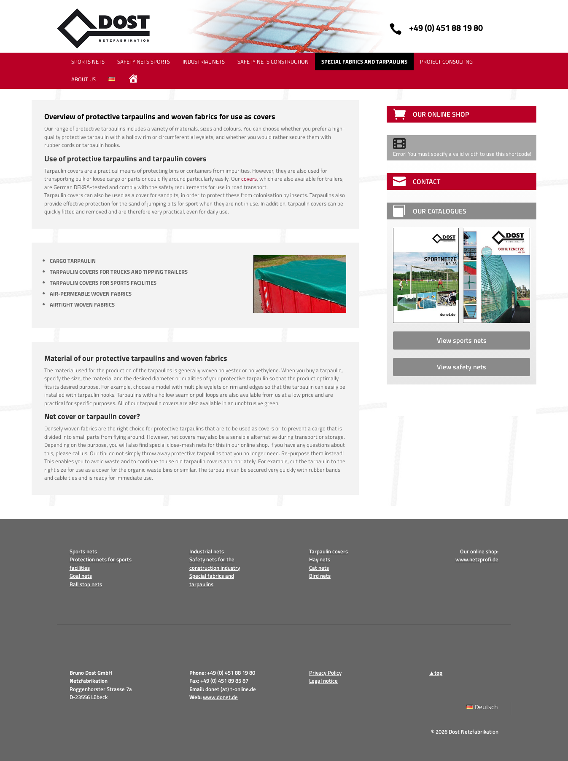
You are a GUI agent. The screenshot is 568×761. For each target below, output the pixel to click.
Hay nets (319, 559)
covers (249, 178)
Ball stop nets (86, 584)
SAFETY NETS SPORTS (143, 61)
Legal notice (323, 680)
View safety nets (461, 367)
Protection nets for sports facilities (101, 563)
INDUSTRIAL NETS (204, 61)
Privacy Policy (325, 672)
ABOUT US (83, 79)
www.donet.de (220, 697)
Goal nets (81, 575)
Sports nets (83, 551)
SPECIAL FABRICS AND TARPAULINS (364, 61)
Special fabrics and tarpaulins (211, 579)
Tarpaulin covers (328, 551)
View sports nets (462, 340)
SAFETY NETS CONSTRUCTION (273, 61)
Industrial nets (206, 551)
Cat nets (319, 567)
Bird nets (320, 575)
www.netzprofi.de (476, 559)
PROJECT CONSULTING (446, 61)
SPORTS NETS (88, 61)
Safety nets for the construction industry (214, 563)
